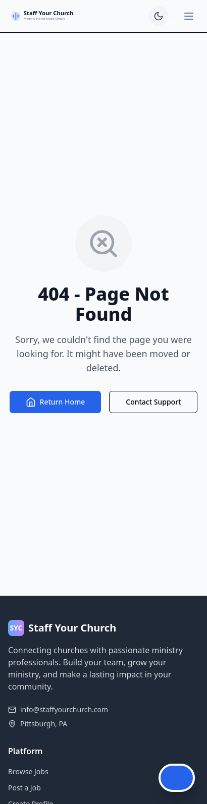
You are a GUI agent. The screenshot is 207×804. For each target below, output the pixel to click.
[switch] (158, 16)
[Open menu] (189, 16)
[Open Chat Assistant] (177, 778)
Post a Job (24, 787)
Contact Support (153, 402)
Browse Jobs (28, 771)
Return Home (55, 402)
